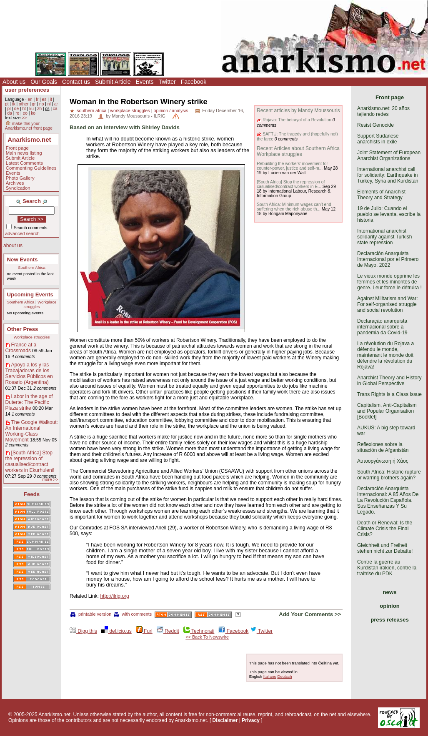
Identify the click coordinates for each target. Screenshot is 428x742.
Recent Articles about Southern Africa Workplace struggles (298, 151)
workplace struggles (130, 110)
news (390, 592)
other (23, 104)
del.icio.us (116, 631)
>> (24, 117)
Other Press (22, 329)
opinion (390, 606)
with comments (133, 614)
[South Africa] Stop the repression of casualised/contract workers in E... (291, 184)
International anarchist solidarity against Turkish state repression (384, 237)
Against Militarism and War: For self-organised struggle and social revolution (387, 304)
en (30, 99)
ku (31, 108)
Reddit (168, 631)
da (9, 113)
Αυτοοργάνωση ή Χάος (382, 461)
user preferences (27, 90)
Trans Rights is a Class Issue (389, 394)
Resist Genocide (375, 125)
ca (55, 108)
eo (25, 113)
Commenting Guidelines (31, 167)
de (16, 108)
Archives (15, 183)
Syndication (18, 188)
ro (17, 113)
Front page (17, 147)
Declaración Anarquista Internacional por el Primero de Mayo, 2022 (387, 259)
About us (14, 81)
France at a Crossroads (21, 347)
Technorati (198, 631)
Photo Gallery (20, 177)
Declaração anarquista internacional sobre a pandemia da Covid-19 (382, 327)
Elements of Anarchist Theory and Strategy (381, 195)
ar (56, 104)
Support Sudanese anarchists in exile (377, 139)
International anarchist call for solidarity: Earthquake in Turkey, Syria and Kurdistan (387, 175)
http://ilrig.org (114, 596)
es (44, 99)
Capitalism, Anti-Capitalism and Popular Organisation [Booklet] (387, 411)
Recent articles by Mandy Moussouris (298, 110)
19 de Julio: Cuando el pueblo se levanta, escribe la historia (388, 214)
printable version (90, 614)
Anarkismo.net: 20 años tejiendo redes (383, 111)
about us (13, 245)
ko (33, 113)
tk (13, 104)
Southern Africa (31, 267)
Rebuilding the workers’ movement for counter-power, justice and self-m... (292, 165)
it (51, 99)
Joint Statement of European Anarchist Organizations (388, 155)
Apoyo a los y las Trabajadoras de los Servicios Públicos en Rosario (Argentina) (29, 373)
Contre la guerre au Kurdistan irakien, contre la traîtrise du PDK (386, 568)
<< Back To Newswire (207, 636)
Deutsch (284, 676)
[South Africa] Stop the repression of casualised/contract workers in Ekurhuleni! (30, 461)
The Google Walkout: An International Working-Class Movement (31, 431)
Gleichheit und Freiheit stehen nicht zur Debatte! (385, 548)
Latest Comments (24, 162)
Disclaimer (225, 720)
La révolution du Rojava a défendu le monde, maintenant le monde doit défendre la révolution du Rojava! (385, 355)
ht (24, 108)
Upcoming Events (30, 294)
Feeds (32, 494)
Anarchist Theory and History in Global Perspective (389, 380)
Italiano (269, 676)
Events (145, 81)
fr (37, 99)
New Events (22, 259)
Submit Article (113, 81)
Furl (144, 631)
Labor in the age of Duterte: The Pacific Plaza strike (29, 402)
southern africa (91, 110)
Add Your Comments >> (310, 614)
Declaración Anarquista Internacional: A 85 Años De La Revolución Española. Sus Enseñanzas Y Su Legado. (387, 500)
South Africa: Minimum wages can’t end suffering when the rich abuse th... (294, 206)
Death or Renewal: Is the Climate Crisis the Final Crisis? (384, 528)
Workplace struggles (32, 337)
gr (34, 104)
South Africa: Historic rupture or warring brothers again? (389, 475)
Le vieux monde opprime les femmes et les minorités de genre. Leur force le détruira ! (389, 282)
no (41, 104)
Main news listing (24, 152)
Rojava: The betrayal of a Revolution (297, 120)
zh (39, 108)
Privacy (251, 720)
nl (49, 104)
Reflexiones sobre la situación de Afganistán (382, 447)
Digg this (83, 631)
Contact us (76, 81)
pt (7, 104)
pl (8, 108)
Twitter (166, 81)
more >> (50, 479)
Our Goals (43, 81)
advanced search (22, 233)
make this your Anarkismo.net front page (29, 125)
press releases (389, 620)
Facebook (193, 81)
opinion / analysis (170, 110)
